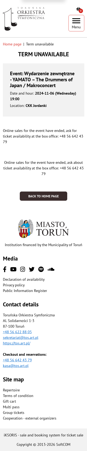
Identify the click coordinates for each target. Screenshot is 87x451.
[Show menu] (76, 23)
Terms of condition (18, 395)
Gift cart (9, 401)
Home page (12, 44)
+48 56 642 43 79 (17, 360)
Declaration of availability (24, 279)
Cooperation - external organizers (29, 418)
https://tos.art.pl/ (16, 343)
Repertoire (11, 390)
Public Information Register (25, 290)
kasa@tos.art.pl (16, 365)
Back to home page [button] (43, 196)
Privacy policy (14, 285)
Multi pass (11, 407)
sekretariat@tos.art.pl (20, 337)
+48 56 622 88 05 (17, 331)
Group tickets (13, 412)
